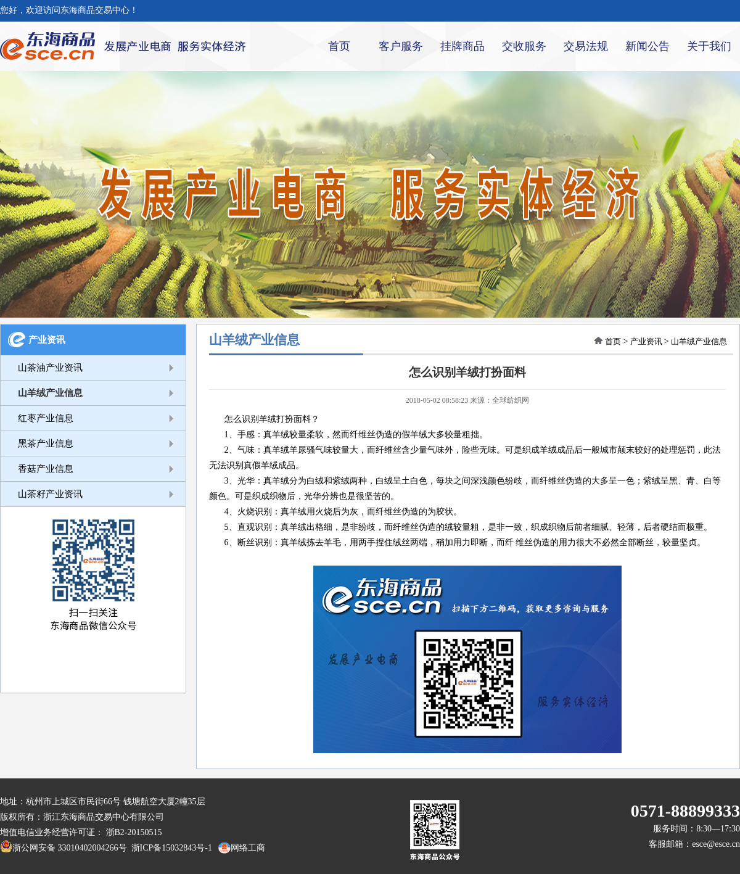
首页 (339, 46)
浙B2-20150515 (134, 832)
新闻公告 (647, 46)
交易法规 (586, 46)
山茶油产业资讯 (50, 368)
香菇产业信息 (45, 469)
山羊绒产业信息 (50, 393)
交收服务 (524, 46)
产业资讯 (46, 340)
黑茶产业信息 (45, 443)
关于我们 (709, 46)
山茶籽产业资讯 (50, 494)
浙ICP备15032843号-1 (169, 847)
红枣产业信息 (45, 418)
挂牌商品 (462, 46)
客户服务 (401, 46)
